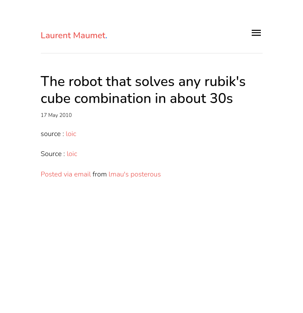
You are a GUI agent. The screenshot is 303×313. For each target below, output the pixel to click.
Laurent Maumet (74, 35)
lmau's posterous (135, 174)
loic (71, 134)
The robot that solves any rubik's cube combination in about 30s (143, 90)
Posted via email (66, 174)
